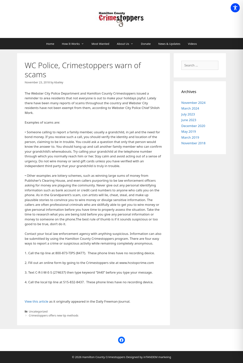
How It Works (75, 43)
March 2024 (190, 108)
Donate (146, 44)
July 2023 (188, 114)
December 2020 (193, 126)
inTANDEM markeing (157, 357)
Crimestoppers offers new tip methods (53, 315)
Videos (192, 44)
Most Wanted (100, 44)
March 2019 (190, 137)
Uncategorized (38, 311)
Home (50, 44)
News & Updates (169, 44)
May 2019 (188, 131)
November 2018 (193, 143)
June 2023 (188, 120)
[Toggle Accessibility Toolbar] (235, 8)
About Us (127, 43)
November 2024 (193, 102)
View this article (36, 301)
